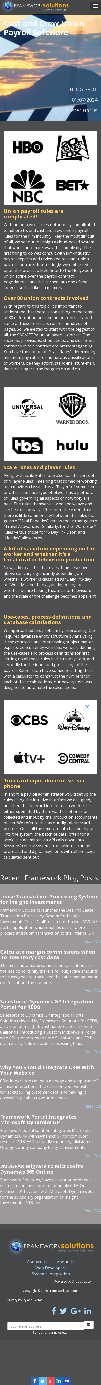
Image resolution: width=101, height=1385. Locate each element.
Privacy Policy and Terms (24, 1300)
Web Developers (50, 1268)
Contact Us (37, 1262)
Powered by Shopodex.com (74, 1281)
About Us (65, 1262)
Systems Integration (51, 1274)
